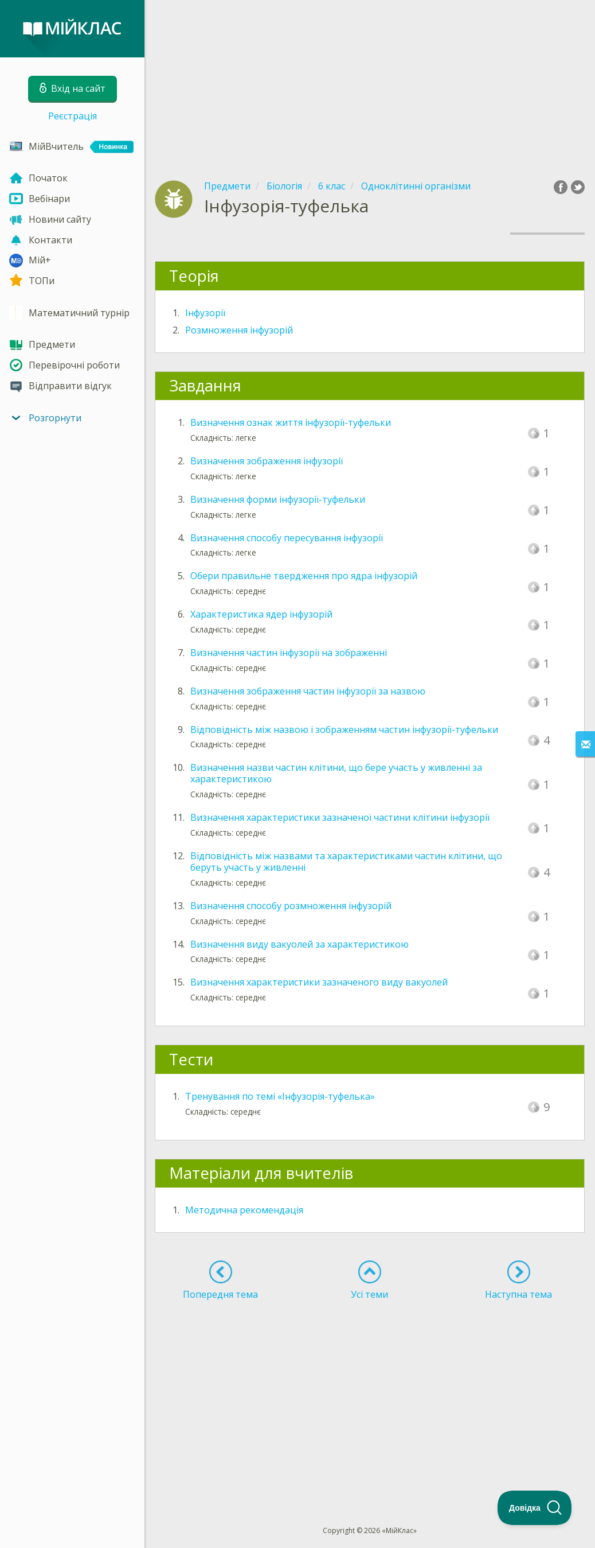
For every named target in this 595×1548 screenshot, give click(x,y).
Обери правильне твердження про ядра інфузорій (303, 575)
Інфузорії (205, 313)
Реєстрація (72, 116)
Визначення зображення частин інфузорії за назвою (307, 691)
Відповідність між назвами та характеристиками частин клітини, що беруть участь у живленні (346, 861)
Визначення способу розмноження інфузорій (291, 905)
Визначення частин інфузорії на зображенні (288, 652)
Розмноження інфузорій (239, 330)
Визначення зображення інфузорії (266, 461)
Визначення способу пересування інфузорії (286, 537)
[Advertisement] (369, 80)
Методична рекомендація (244, 1210)
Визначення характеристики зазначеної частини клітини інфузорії (340, 817)
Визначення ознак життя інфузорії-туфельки (290, 422)
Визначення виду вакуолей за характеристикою (299, 944)
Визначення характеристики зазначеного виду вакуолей (319, 982)
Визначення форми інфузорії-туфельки (277, 499)
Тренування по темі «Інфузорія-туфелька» (280, 1096)
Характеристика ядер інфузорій (261, 614)
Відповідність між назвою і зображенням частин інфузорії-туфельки (344, 729)
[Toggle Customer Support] (535, 1508)
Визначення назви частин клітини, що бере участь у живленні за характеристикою (336, 773)
